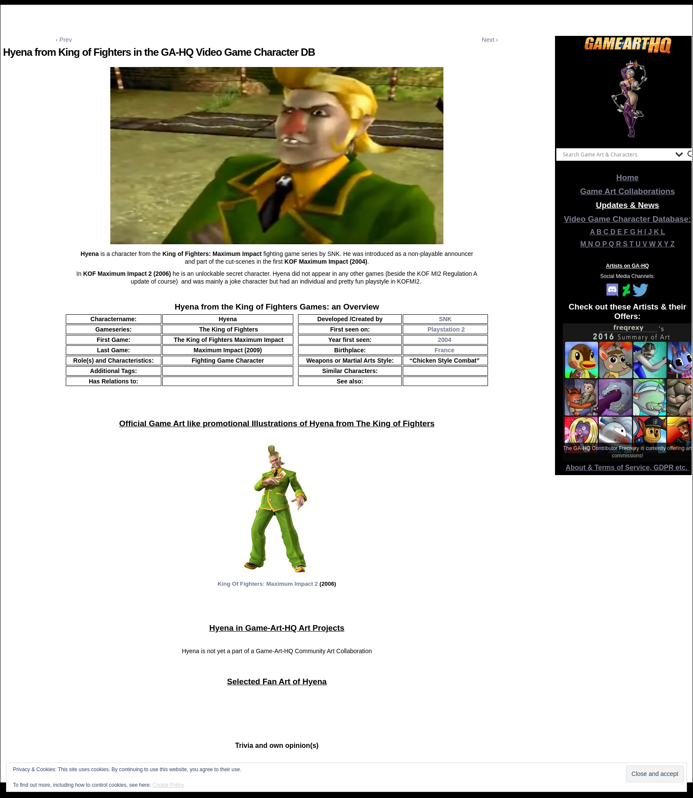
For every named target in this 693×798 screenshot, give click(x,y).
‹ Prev (64, 39)
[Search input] (617, 154)
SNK (445, 319)
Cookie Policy (168, 785)
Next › (490, 39)
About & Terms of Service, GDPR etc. (628, 467)
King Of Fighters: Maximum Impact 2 (268, 584)
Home (627, 177)
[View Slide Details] (628, 99)
